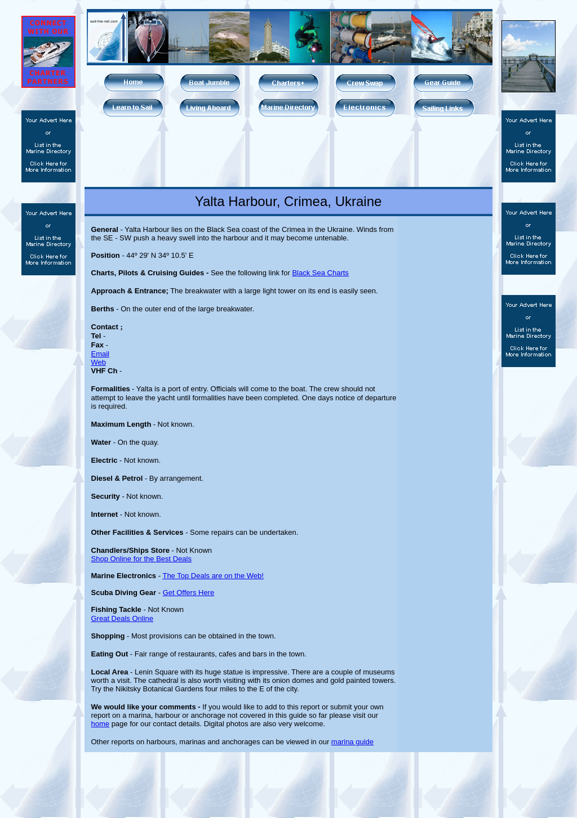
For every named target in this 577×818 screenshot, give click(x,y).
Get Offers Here (189, 592)
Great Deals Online (122, 618)
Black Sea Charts (320, 273)
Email (100, 354)
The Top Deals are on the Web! (212, 575)
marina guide (352, 741)
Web (98, 362)
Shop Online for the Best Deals (141, 559)
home (100, 723)
